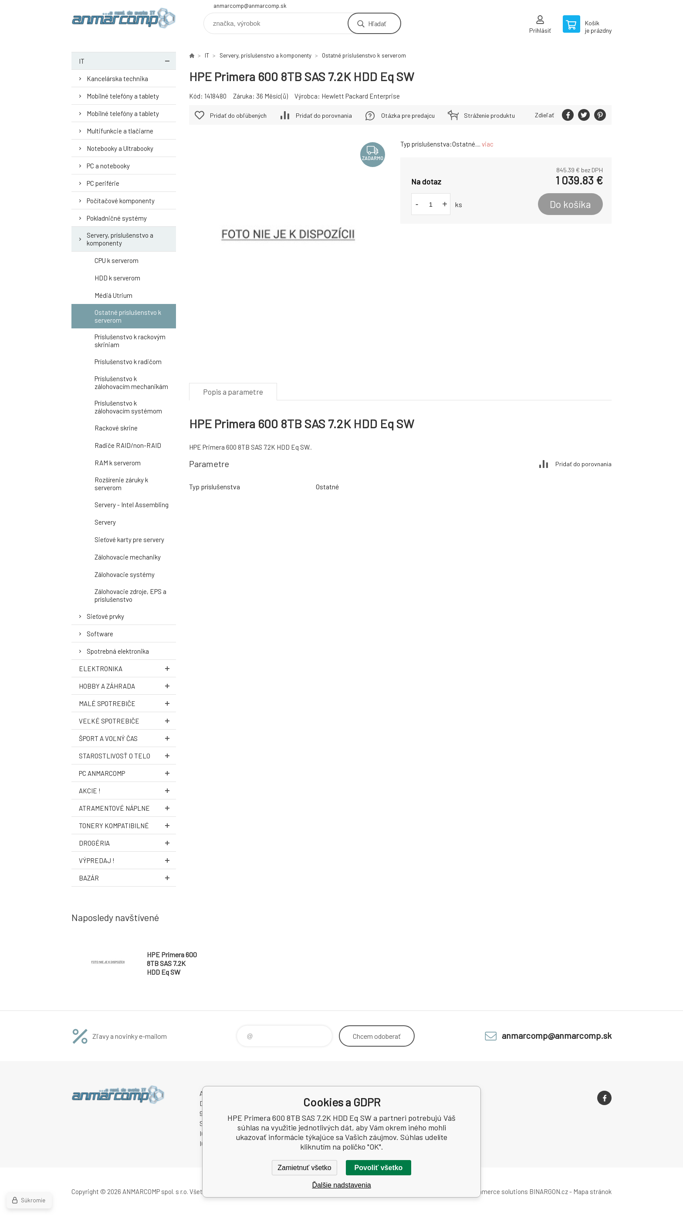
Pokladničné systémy (117, 218)
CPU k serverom (117, 260)
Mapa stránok (592, 1191)
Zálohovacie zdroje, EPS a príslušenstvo (130, 595)
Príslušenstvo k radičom (128, 361)
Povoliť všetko (379, 1167)
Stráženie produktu (489, 115)
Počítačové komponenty (121, 201)
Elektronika (127, 668)
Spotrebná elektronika (118, 651)
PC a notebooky (108, 166)
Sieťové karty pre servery (129, 539)
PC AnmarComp (127, 773)
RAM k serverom (118, 463)
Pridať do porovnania (324, 115)
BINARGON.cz (548, 1191)
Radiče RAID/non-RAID (128, 445)
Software (100, 634)
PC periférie (103, 183)
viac (488, 144)
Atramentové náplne (127, 807)
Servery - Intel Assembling (132, 505)
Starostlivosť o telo (127, 755)
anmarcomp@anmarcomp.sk (250, 5)
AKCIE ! (127, 790)
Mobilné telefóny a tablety (123, 96)
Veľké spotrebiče (127, 720)
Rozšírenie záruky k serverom (121, 483)
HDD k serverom (117, 278)
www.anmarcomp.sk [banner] (123, 20)
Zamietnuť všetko (304, 1167)
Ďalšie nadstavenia (341, 1185)
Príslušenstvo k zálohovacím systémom (128, 407)
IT (127, 60)
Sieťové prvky (105, 616)
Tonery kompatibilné (127, 825)
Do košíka (570, 204)
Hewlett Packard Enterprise (360, 96)
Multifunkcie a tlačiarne (120, 131)
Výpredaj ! (127, 860)
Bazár (127, 877)
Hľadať (377, 23)
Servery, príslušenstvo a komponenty (120, 239)
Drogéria (127, 842)
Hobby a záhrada (127, 685)
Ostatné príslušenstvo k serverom (128, 316)
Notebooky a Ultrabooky (120, 148)
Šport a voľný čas (127, 738)
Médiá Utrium (113, 295)
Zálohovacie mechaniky (128, 557)
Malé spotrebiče (127, 703)
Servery (105, 522)
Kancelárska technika (117, 78)
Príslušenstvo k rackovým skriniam (130, 340)
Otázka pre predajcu (408, 115)
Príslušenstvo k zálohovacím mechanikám (131, 382)
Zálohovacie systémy (125, 574)
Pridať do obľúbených (238, 115)
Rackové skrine (116, 428)
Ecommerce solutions (496, 1191)
